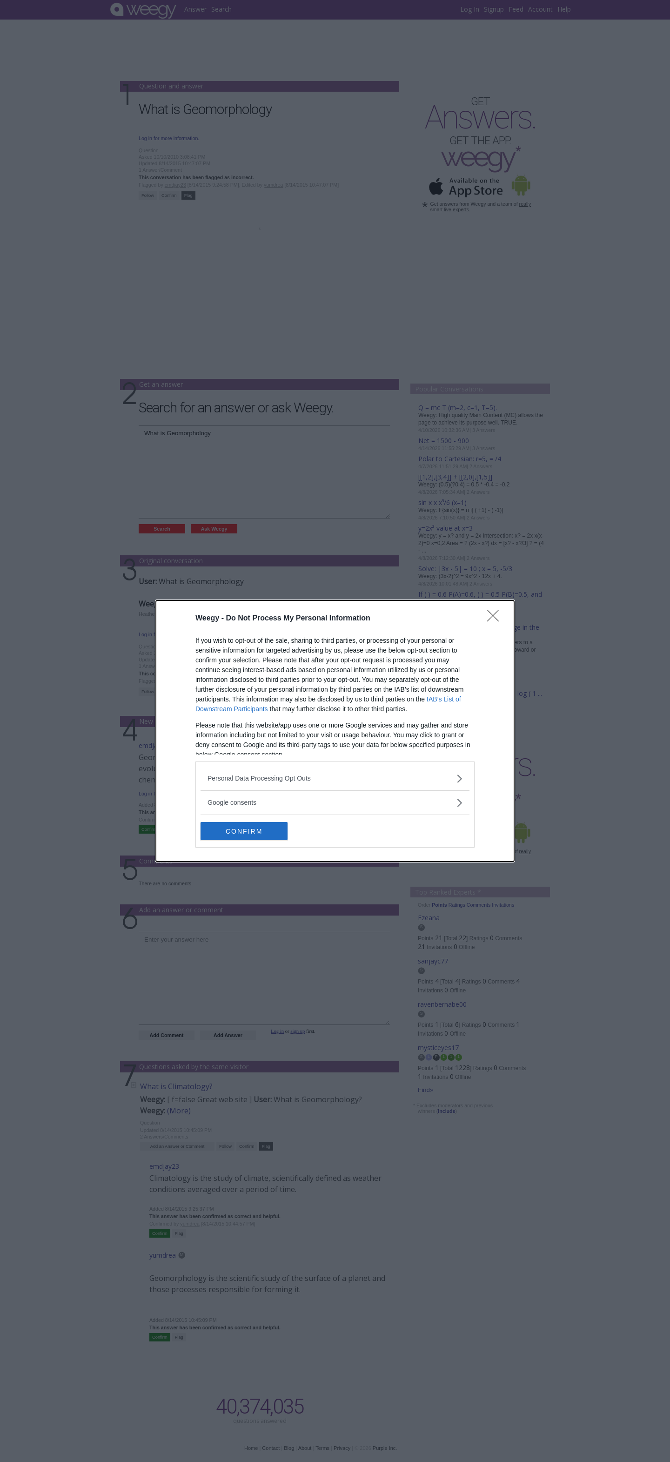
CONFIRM (244, 831)
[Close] (496, 618)
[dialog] (335, 731)
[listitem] (335, 778)
